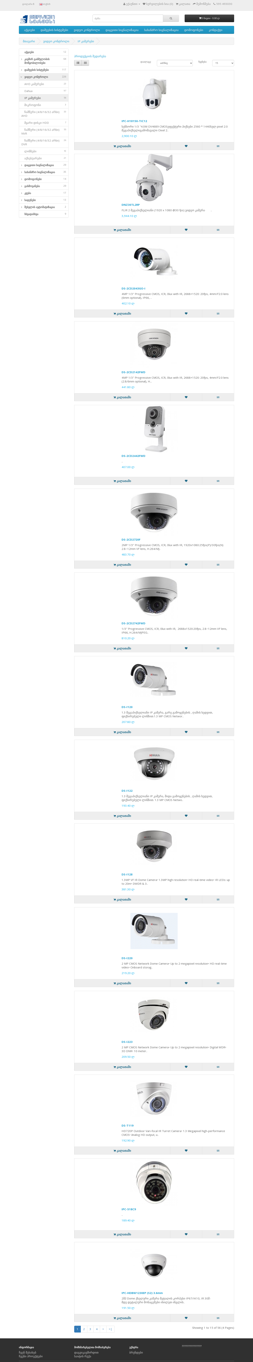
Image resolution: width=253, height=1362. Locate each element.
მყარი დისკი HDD (43, 123)
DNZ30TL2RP (131, 205)
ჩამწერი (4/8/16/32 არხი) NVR (43, 131)
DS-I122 (127, 790)
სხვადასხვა (45, 214)
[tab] (43, 52)
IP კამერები (86, 41)
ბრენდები (136, 1352)
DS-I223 (127, 1042)
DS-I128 (127, 874)
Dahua (43, 91)
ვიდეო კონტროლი (87, 30)
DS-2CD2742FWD (133, 623)
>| (110, 1329)
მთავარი (29, 41)
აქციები (29, 30)
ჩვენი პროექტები (31, 1356)
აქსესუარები (43, 158)
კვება (45, 193)
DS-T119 (127, 1125)
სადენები (45, 200)
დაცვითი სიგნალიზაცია (122, 30)
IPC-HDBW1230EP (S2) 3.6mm (142, 1293)
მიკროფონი (43, 105)
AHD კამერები (43, 84)
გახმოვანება (45, 186)
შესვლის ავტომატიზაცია (45, 207)
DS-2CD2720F (131, 539)
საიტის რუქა (82, 1356)
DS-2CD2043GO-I (133, 288)
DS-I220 (127, 958)
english (44, 4)
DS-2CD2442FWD (133, 456)
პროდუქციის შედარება (90, 56)
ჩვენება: (202, 61)
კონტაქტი (215, 30)
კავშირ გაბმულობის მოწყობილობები (45, 61)
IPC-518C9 (129, 1209)
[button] (20, 61)
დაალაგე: (145, 61)
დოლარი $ (28, 4)
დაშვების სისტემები (54, 30)
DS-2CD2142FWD (133, 372)
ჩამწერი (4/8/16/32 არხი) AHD (43, 114)
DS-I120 (127, 707)
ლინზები (43, 151)
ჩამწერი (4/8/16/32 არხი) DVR (43, 142)
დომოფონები (193, 30)
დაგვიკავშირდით (86, 1352)
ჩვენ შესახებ (27, 1352)
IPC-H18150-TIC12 (134, 121)
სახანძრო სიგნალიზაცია (161, 30)
